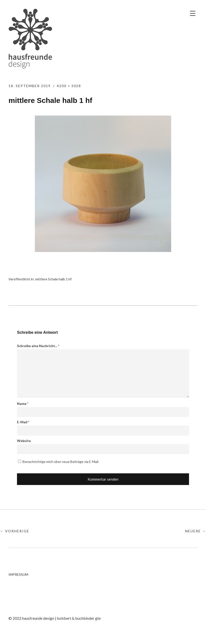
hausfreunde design (30, 38)
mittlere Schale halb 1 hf (53, 279)
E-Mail (23, 422)
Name (22, 403)
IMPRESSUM (18, 574)
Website (24, 441)
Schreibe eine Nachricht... (38, 346)
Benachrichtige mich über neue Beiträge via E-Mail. (61, 462)
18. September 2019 (29, 86)
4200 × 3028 (69, 86)
